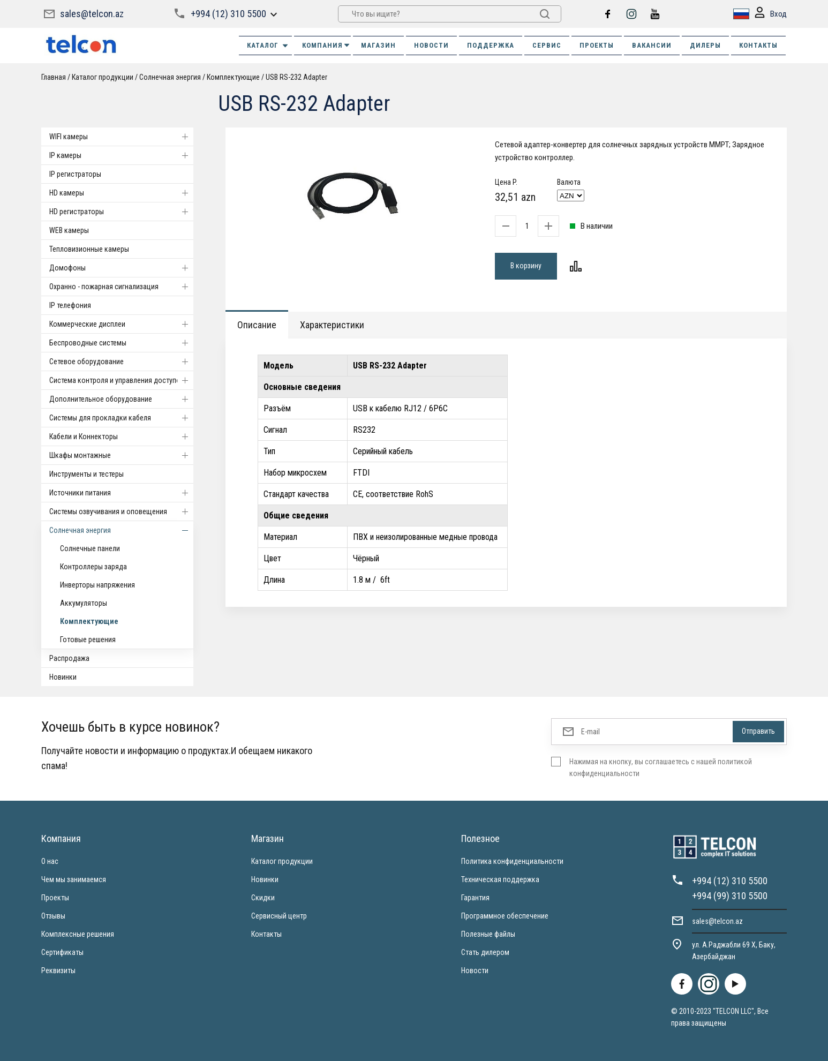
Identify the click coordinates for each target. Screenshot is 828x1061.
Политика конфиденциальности (512, 861)
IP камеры (121, 155)
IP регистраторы (75, 174)
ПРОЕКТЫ (596, 45)
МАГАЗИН (378, 45)
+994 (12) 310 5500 (228, 13)
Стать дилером (485, 952)
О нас (49, 861)
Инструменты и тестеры (86, 474)
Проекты (55, 897)
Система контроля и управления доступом (121, 380)
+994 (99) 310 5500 (729, 895)
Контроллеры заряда (93, 566)
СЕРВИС (546, 45)
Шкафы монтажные (121, 455)
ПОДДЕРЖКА (490, 45)
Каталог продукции (102, 77)
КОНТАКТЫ (758, 45)
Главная (53, 77)
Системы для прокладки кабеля (121, 418)
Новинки (63, 677)
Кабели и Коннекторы (121, 436)
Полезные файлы (488, 934)
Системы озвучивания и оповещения (121, 511)
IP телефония (70, 305)
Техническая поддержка (500, 879)
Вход (771, 14)
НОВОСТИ (431, 45)
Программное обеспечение (504, 916)
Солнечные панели (90, 548)
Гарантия (475, 897)
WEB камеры (69, 230)
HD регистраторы (121, 211)
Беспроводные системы (121, 343)
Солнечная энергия (170, 77)
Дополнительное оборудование (121, 399)
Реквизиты (58, 970)
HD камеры (121, 193)
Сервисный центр (279, 916)
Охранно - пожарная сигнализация (121, 286)
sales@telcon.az (92, 13)
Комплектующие (233, 77)
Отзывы (53, 916)
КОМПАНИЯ (326, 45)
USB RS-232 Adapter (296, 77)
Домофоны (121, 268)
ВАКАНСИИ (652, 45)
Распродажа (69, 658)
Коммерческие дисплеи (121, 324)
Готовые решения (88, 639)
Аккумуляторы (83, 603)
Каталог (268, 45)
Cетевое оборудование (121, 361)
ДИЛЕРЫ (705, 45)
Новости (474, 970)
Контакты (266, 934)
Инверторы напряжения (97, 585)
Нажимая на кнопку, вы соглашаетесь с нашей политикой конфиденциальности (660, 767)
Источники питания (121, 493)
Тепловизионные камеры (89, 249)
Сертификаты (62, 952)
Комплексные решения (77, 934)
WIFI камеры (121, 136)
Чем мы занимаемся (73, 879)
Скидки (263, 897)
